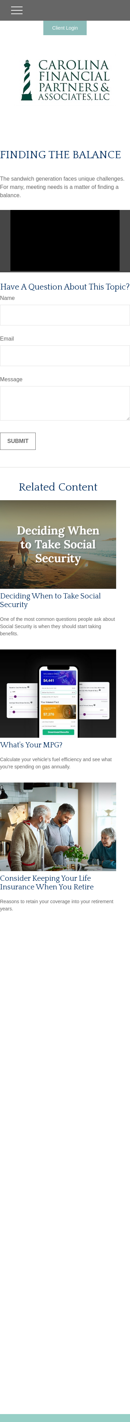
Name (7, 298)
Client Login (65, 28)
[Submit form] (18, 441)
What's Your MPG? (31, 745)
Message (11, 379)
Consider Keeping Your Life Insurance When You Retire (47, 882)
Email (7, 339)
